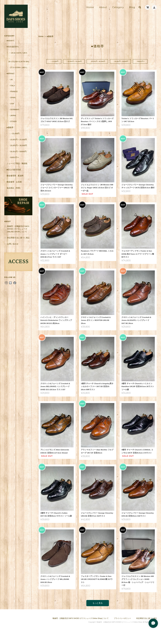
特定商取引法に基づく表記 (18, 238)
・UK (10, 79)
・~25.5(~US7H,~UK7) (17, 53)
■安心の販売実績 (14, 170)
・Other (12, 121)
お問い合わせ (12, 244)
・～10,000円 (53, 61)
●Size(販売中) (13, 47)
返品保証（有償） (14, 188)
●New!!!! (10, 41)
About (103, 7)
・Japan (12, 115)
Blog (132, 7)
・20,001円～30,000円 (97, 61)
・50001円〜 (140, 61)
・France (13, 91)
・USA (11, 104)
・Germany (13, 109)
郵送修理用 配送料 (15, 176)
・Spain (12, 97)
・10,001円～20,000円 (74, 61)
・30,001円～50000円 (120, 61)
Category (118, 7)
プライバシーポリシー (122, 618)
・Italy (11, 86)
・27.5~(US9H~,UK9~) (17, 67)
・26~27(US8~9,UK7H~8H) (18, 60)
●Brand (10, 73)
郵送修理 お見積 (14, 182)
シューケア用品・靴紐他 (17, 163)
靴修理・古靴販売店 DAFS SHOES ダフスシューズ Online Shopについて (18, 229)
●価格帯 (10, 127)
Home (90, 7)
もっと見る (98, 603)
